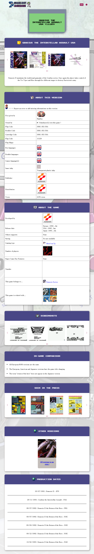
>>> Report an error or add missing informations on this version (32, 108)
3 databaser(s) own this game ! (50, 122)
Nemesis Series (50, 282)
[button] (86, 60)
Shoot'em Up (50, 243)
